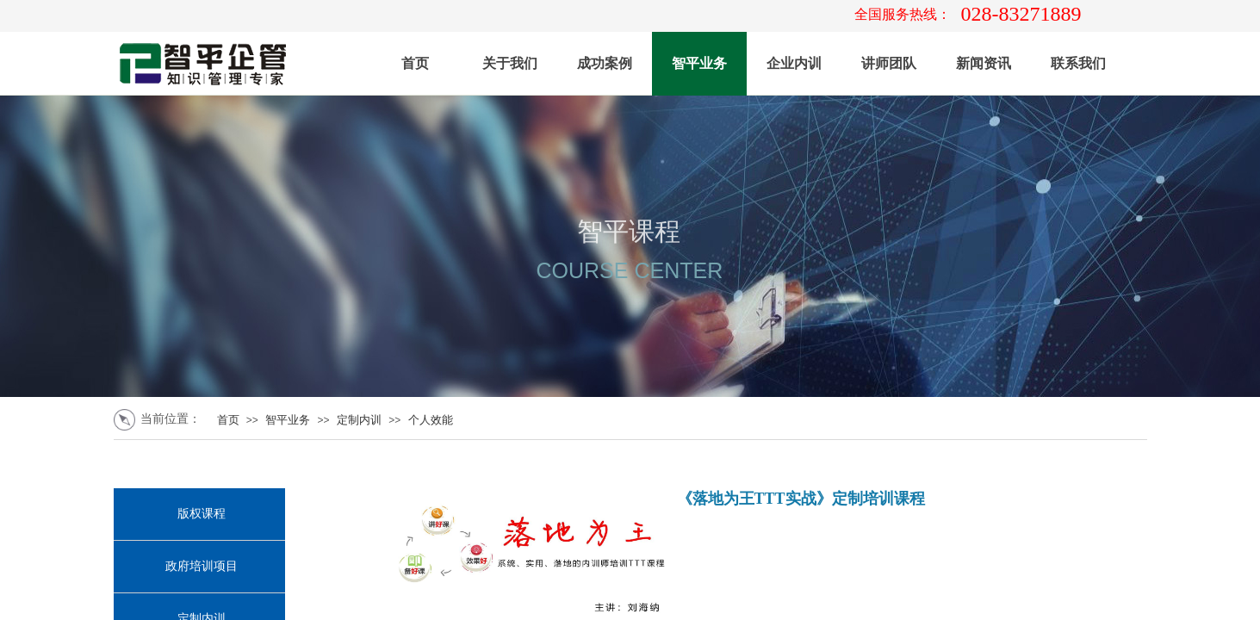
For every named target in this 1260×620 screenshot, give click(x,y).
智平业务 (699, 63)
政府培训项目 (201, 566)
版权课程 (201, 513)
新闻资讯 (983, 63)
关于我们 (509, 63)
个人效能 (430, 419)
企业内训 (794, 63)
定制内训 (359, 419)
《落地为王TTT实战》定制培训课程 (801, 498)
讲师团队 (888, 63)
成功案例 (604, 63)
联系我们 (1078, 63)
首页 (415, 63)
